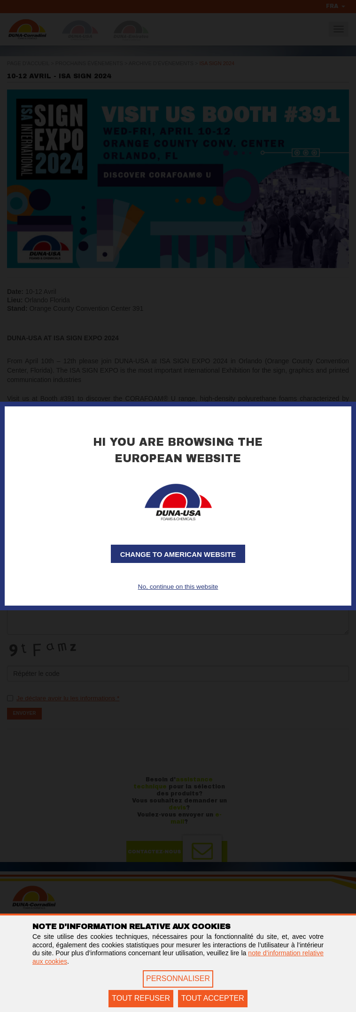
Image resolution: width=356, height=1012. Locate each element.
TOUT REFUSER (141, 998)
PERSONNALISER (178, 978)
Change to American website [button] (178, 554)
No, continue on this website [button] (178, 587)
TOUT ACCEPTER (212, 998)
